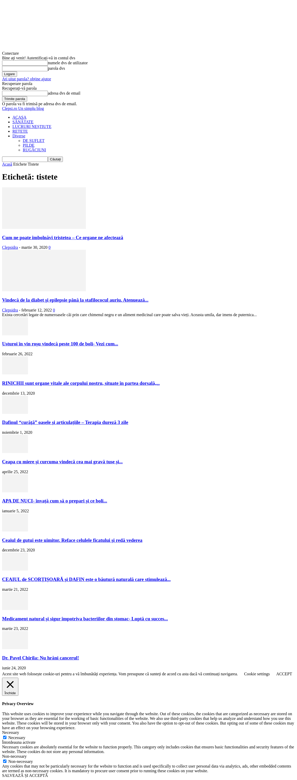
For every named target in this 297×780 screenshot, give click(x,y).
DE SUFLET (33, 140)
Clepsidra (10, 247)
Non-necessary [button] (14, 756)
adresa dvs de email (64, 93)
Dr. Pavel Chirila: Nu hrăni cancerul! (40, 658)
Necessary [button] (10, 732)
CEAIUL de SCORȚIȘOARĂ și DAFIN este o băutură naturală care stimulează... (86, 579)
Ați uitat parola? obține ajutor (26, 79)
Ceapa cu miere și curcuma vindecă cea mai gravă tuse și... (62, 461)
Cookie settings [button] (257, 674)
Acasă (7, 164)
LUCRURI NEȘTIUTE (31, 126)
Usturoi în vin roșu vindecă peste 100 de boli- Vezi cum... (60, 343)
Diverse (18, 136)
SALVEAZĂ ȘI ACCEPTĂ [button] (25, 775)
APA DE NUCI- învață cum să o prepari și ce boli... (54, 501)
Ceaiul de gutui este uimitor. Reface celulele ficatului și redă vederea (72, 540)
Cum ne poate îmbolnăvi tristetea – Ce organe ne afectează (62, 237)
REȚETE (20, 131)
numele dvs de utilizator (68, 63)
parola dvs (56, 68)
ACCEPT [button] (284, 674)
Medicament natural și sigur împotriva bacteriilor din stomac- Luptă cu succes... (85, 618)
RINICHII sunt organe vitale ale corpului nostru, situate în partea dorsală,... (81, 383)
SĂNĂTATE (22, 122)
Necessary (16, 737)
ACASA (19, 117)
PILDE (28, 145)
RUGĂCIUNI (34, 150)
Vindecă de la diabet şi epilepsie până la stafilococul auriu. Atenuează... (75, 300)
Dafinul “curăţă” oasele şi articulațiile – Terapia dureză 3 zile (65, 422)
